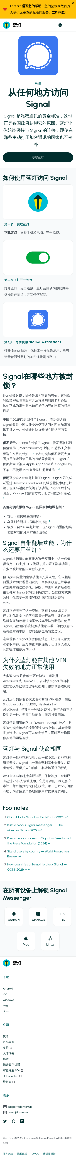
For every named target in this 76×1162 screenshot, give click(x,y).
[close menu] (70, 25)
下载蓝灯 (10, 233)
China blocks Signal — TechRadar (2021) (36, 817)
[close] (73, 3)
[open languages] (60, 25)
